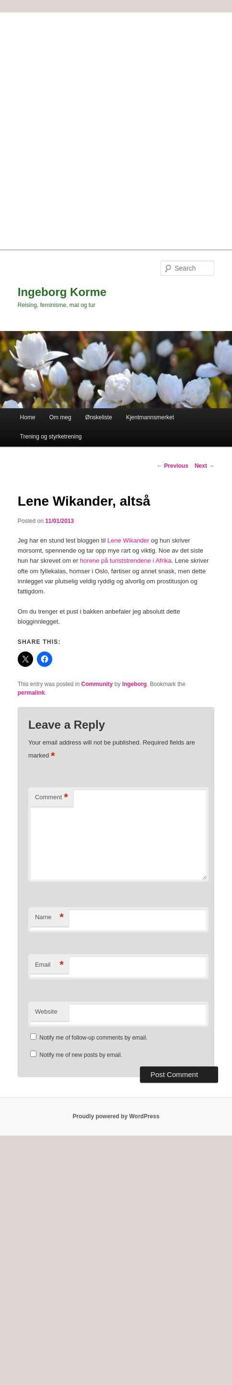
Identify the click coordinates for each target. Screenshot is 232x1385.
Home (27, 417)
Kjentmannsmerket (150, 417)
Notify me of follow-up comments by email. (93, 1037)
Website (46, 1011)
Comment (51, 798)
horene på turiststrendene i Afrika (126, 560)
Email (49, 965)
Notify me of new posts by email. (80, 1055)
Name (49, 917)
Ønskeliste (98, 417)
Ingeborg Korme (62, 291)
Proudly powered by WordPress (115, 1116)
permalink (31, 692)
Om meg (60, 417)
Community (97, 684)
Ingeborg (134, 684)
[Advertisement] (116, 128)
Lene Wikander (128, 540)
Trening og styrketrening (51, 436)
